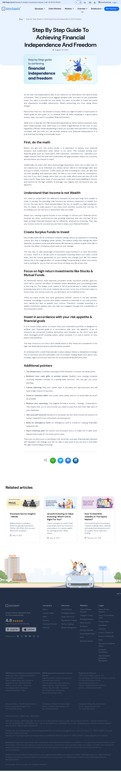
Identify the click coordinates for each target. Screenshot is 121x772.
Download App (104, 2)
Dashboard (96, 9)
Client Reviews (55, 9)
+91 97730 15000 (54, 2)
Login (115, 2)
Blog (21, 19)
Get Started (112, 9)
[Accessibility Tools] (94, 2)
